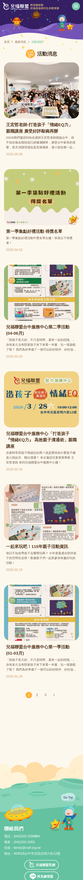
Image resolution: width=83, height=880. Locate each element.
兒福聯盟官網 (45, 865)
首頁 (7, 41)
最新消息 (20, 41)
